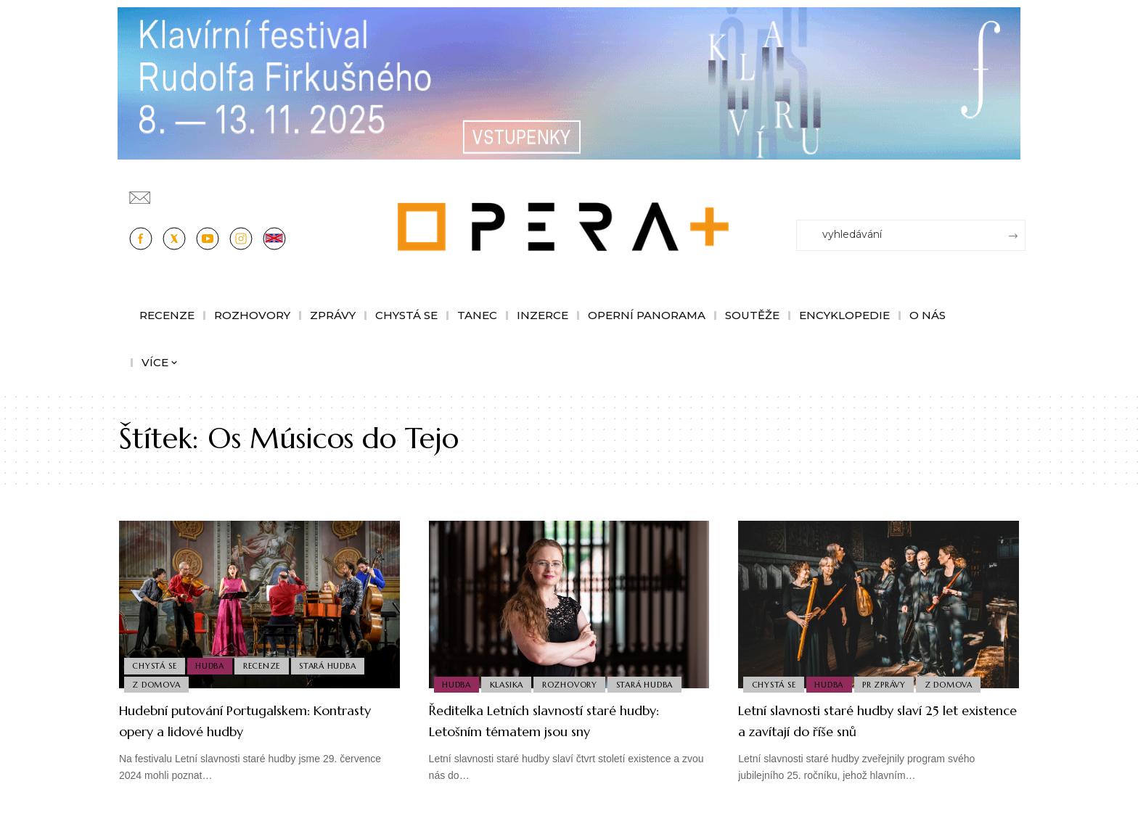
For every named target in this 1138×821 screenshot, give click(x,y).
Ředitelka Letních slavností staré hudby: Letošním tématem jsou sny (558, 720)
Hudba (214, 661)
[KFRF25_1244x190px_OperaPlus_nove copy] (569, 82)
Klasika (510, 683)
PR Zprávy (890, 683)
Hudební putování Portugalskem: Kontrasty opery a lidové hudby (240, 720)
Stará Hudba (336, 661)
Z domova (157, 683)
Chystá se (156, 661)
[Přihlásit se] (1017, 190)
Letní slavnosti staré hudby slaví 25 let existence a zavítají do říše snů (877, 720)
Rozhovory (576, 683)
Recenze (268, 661)
